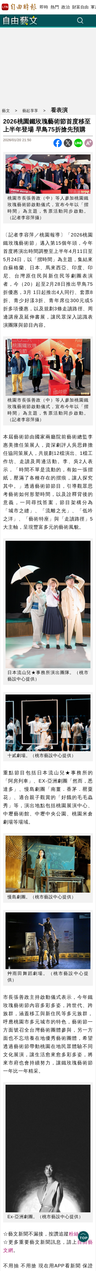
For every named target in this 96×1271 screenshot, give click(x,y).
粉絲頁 (76, 1233)
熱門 (55, 7)
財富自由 (80, 7)
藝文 (6, 111)
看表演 (59, 110)
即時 (44, 7)
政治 (65, 7)
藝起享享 (30, 111)
